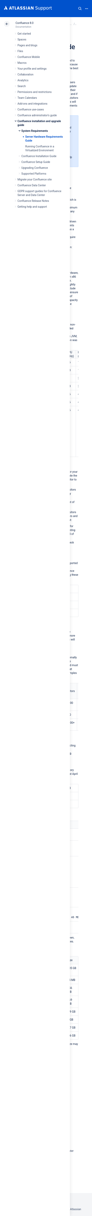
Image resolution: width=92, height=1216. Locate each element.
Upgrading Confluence (34, 167)
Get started (24, 33)
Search (80, 8)
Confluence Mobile (28, 57)
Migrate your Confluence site (34, 179)
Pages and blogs (27, 45)
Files (20, 51)
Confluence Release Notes (33, 200)
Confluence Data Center (31, 185)
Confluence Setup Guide (35, 162)
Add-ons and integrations (32, 103)
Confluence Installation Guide (38, 156)
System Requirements (34, 130)
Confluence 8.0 (25, 22)
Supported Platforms (33, 173)
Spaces (21, 39)
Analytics (22, 80)
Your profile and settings (32, 68)
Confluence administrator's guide (37, 115)
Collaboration (25, 74)
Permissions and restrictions (34, 92)
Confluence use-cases (30, 109)
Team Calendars (27, 97)
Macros (22, 62)
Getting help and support (32, 206)
